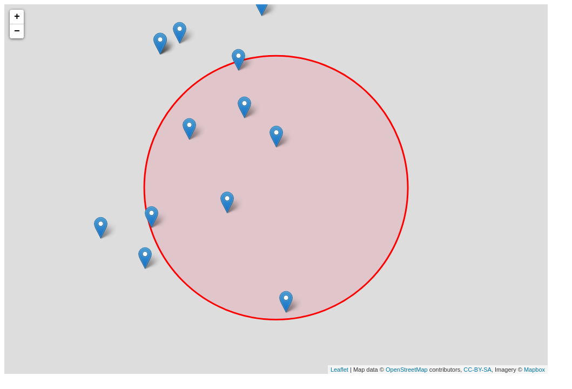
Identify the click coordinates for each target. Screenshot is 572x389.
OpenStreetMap (407, 369)
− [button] (17, 31)
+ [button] (17, 16)
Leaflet (339, 369)
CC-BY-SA (477, 369)
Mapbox (534, 369)
